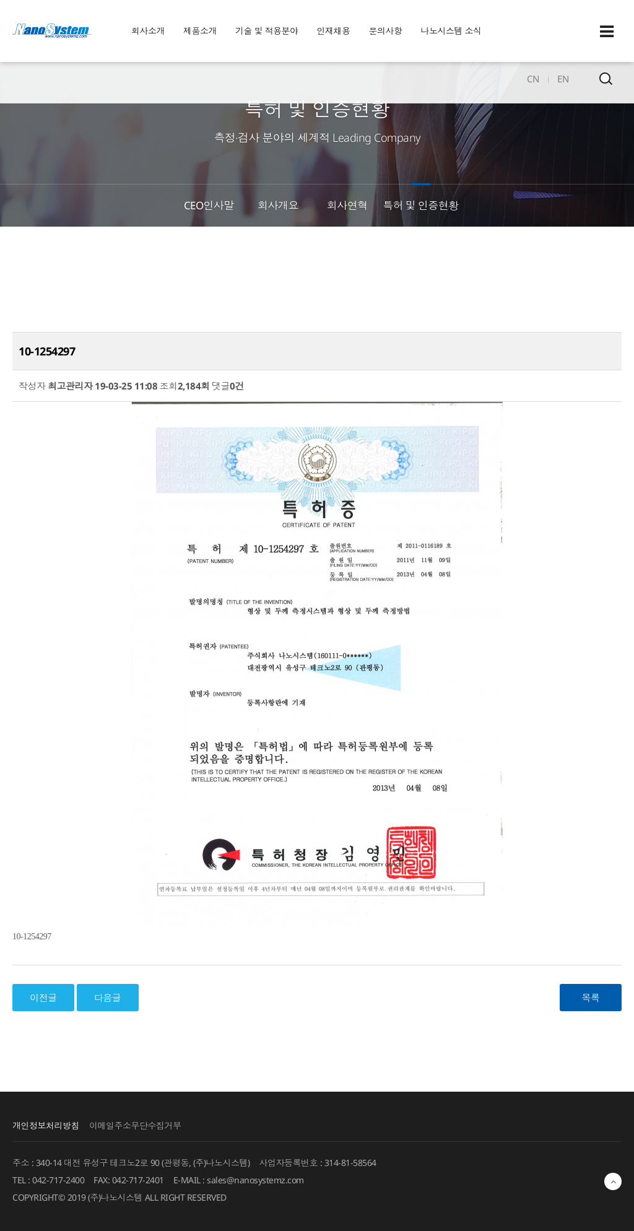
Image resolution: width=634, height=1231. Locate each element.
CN (533, 78)
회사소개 (148, 31)
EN (562, 78)
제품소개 (200, 31)
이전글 (43, 997)
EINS (52, 31)
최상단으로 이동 (613, 1181)
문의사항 (385, 31)
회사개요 (278, 205)
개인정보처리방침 (45, 1125)
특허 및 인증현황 (421, 205)
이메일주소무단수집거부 (135, 1125)
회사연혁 (347, 205)
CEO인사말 (209, 205)
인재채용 (333, 31)
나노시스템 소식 (451, 31)
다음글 (107, 997)
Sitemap (606, 31)
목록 (591, 997)
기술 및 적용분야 (266, 31)
